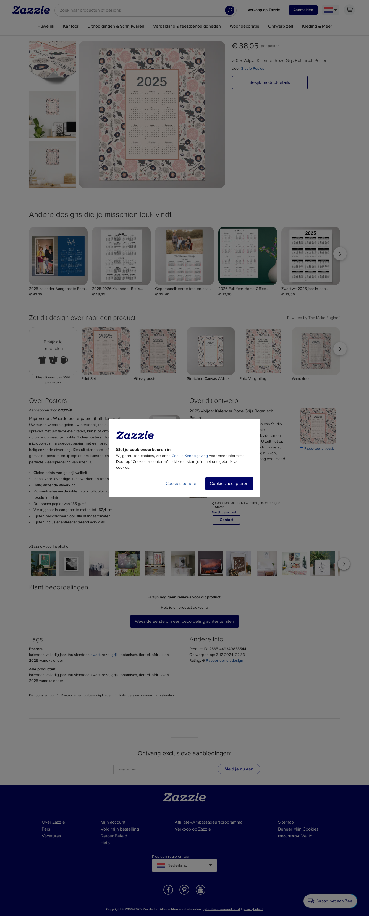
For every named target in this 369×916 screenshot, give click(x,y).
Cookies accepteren (229, 483)
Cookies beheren (182, 483)
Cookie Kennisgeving (190, 455)
